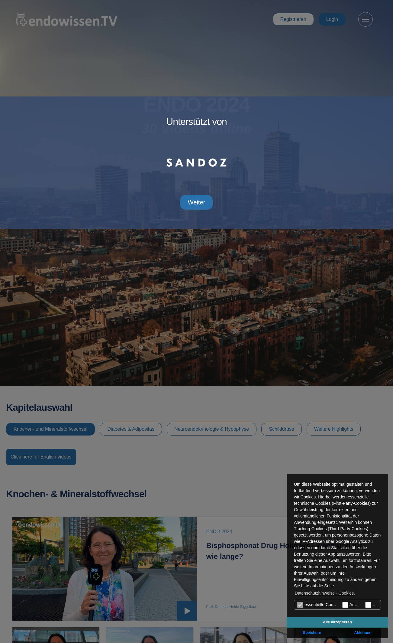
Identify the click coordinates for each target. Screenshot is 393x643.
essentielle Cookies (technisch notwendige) (319, 605)
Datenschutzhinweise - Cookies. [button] (325, 593)
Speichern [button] (312, 633)
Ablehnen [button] (362, 633)
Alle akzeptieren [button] (337, 622)
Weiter (196, 202)
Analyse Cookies (352, 605)
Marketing (373, 605)
